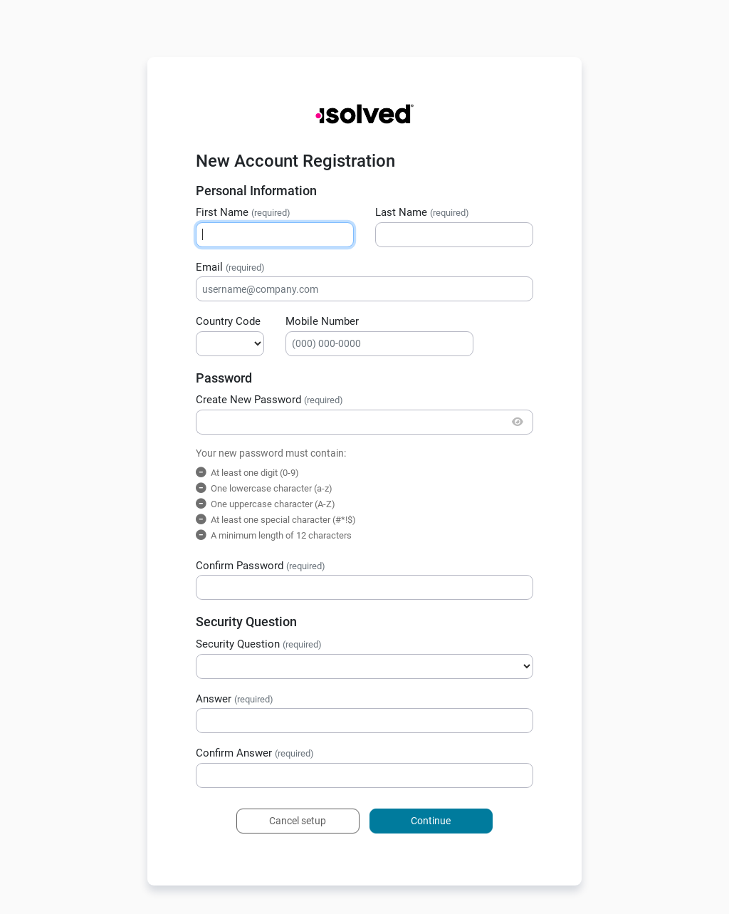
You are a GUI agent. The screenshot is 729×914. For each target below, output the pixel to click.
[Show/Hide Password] (518, 422)
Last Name (422, 212)
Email (230, 267)
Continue (431, 820)
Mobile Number (322, 321)
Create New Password (269, 399)
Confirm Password (260, 565)
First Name (243, 212)
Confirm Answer (255, 753)
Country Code (228, 321)
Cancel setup (297, 820)
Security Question (259, 644)
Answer (234, 698)
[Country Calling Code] (230, 343)
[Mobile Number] (379, 343)
